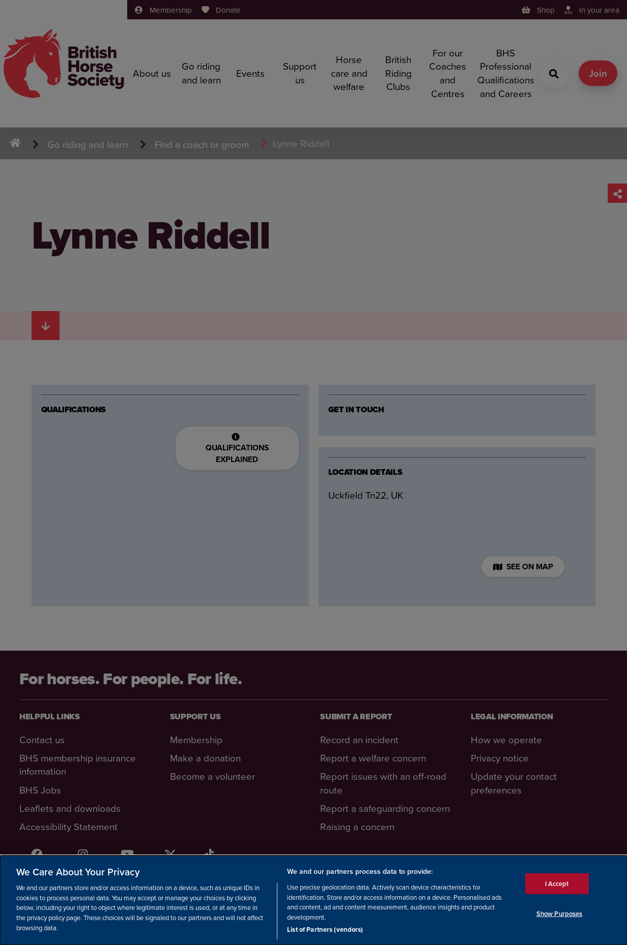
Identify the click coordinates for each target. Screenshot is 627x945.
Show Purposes (559, 914)
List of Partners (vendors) (325, 930)
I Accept (557, 884)
